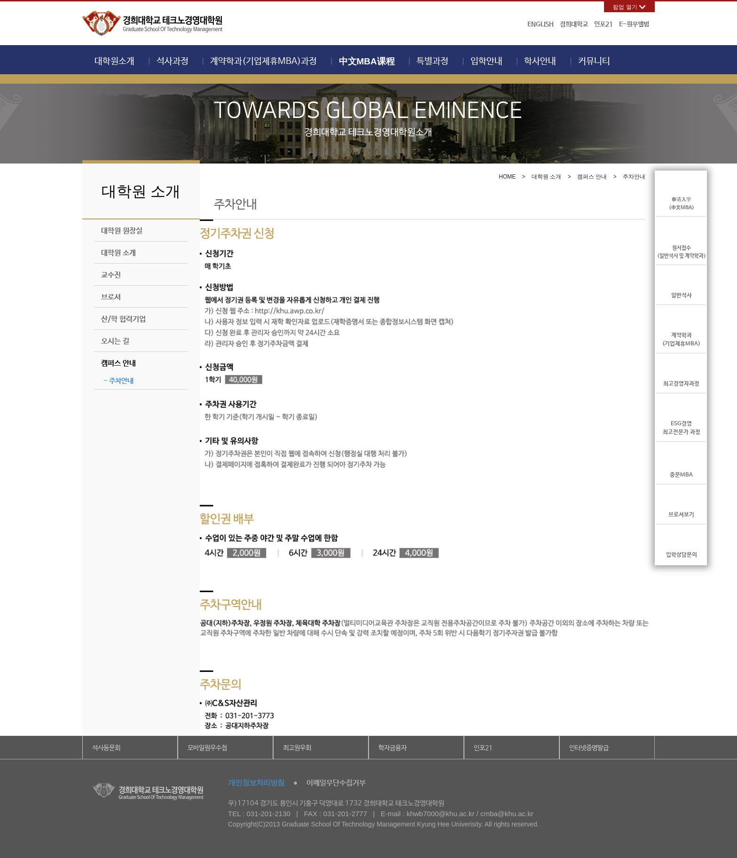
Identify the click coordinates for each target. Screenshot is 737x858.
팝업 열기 (625, 7)
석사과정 (172, 61)
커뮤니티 (594, 61)
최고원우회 (297, 748)
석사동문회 (106, 748)
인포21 (603, 24)
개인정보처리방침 (256, 783)
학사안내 (540, 61)
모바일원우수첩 (207, 748)
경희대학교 (574, 24)
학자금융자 (392, 748)
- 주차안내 (118, 381)
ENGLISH (540, 24)
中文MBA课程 (367, 61)
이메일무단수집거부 (336, 783)
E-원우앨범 (634, 24)
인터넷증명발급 (589, 748)
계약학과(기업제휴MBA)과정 (263, 61)
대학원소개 (114, 61)
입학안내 (486, 61)
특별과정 (432, 61)
